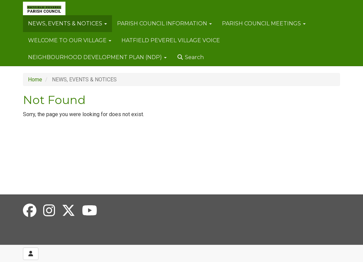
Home (35, 79)
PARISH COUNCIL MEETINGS (264, 23)
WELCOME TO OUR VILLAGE (69, 40)
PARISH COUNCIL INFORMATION (164, 23)
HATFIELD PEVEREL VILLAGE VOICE (170, 40)
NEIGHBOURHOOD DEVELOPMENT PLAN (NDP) (97, 57)
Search (190, 57)
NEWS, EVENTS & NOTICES (67, 23)
